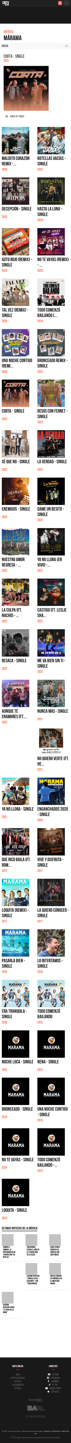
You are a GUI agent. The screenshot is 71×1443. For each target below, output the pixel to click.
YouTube (53, 1374)
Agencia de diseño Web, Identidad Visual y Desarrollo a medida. (35, 1437)
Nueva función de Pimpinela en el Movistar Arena (56, 1280)
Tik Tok (53, 1384)
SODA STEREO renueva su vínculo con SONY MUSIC (55, 1251)
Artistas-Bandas (18, 1378)
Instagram (53, 1378)
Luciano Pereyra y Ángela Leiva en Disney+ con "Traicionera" (33, 1280)
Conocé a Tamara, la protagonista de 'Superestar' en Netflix (9, 1252)
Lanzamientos (18, 1384)
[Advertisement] (34, 1339)
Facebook (53, 1381)
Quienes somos (53, 1388)
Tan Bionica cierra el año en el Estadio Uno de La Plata (33, 1251)
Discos (5, 45)
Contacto (53, 1391)
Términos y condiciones (52, 1431)
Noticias (17, 1381)
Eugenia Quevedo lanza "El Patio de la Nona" (8, 1308)
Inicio (18, 1374)
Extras (18, 1388)
